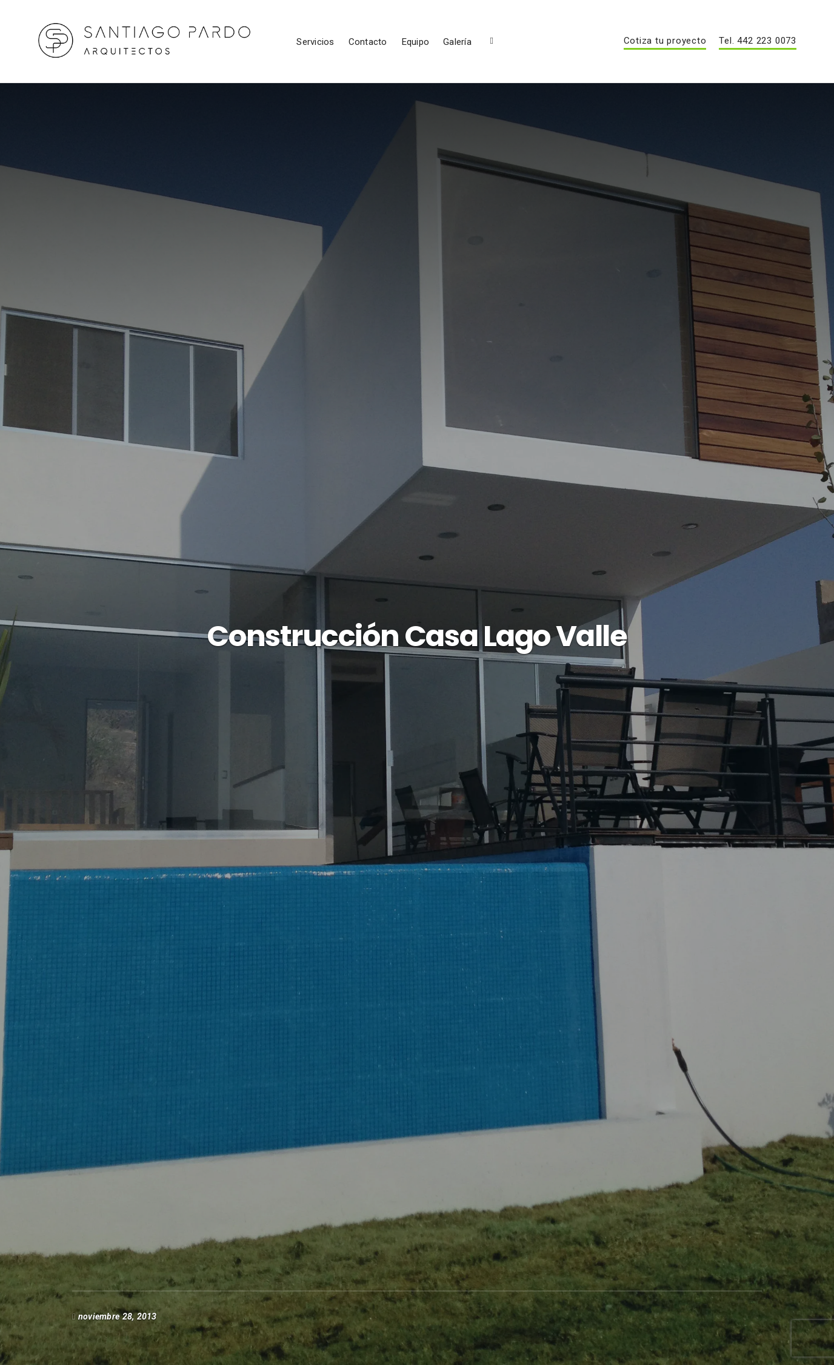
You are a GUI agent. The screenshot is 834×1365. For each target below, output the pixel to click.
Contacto (491, 54)
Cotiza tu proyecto (665, 53)
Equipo (538, 54)
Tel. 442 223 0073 (757, 53)
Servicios (439, 54)
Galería (581, 54)
